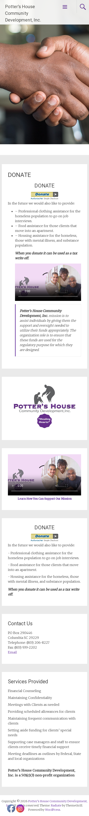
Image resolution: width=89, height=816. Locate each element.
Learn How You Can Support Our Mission (45, 499)
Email (12, 652)
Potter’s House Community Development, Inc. (23, 13)
